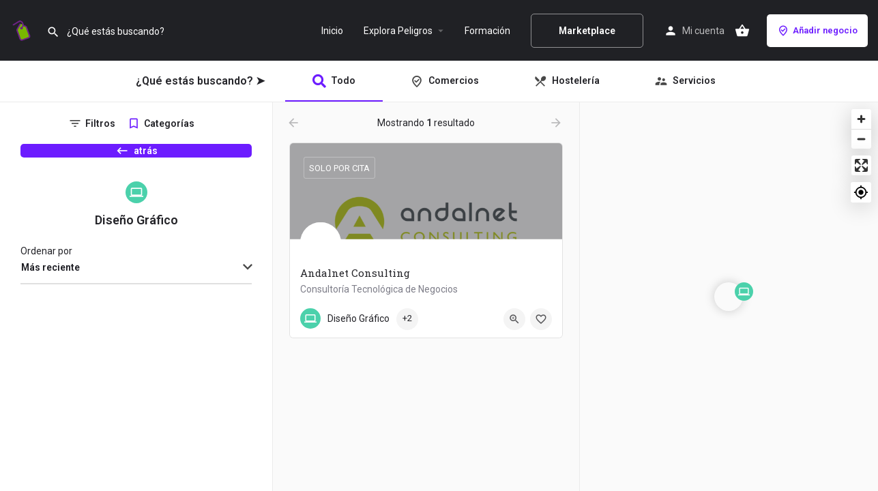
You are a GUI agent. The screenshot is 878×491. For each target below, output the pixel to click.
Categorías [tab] (169, 123)
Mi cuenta (703, 30)
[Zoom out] (861, 139)
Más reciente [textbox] (50, 291)
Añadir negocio (817, 31)
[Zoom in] (861, 119)
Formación (487, 30)
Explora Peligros (398, 30)
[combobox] (136, 292)
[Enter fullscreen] (861, 165)
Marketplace (587, 30)
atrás (136, 157)
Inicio (332, 30)
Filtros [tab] (100, 123)
